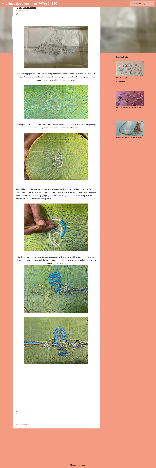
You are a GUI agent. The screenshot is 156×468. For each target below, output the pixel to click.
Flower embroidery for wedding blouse (129, 137)
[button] (17, 14)
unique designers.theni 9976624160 (31, 3)
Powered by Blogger (78, 465)
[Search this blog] (144, 3)
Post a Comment (21, 424)
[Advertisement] (56, 445)
